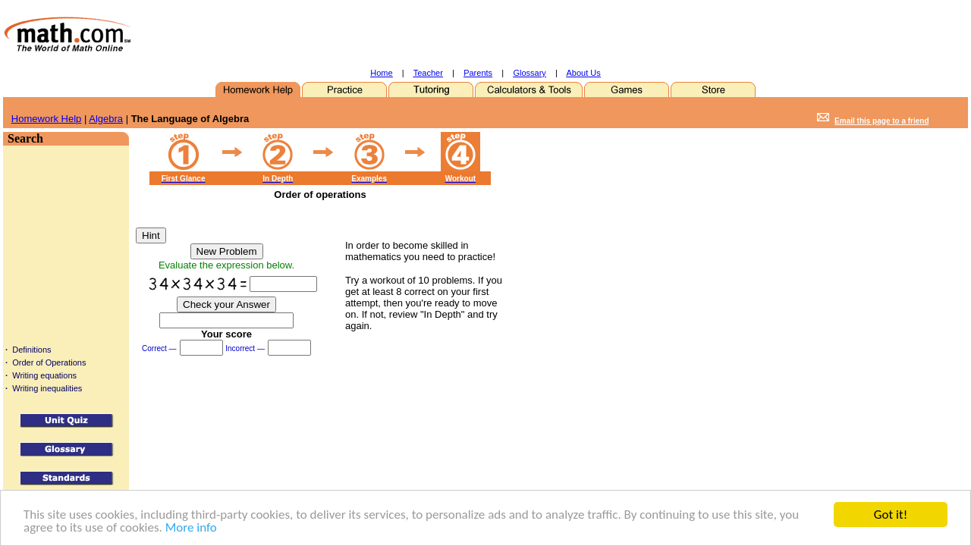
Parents (478, 72)
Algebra (106, 118)
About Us (584, 72)
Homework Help (46, 118)
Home (381, 72)
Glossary (529, 72)
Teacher (428, 72)
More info (191, 528)
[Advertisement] (462, 34)
